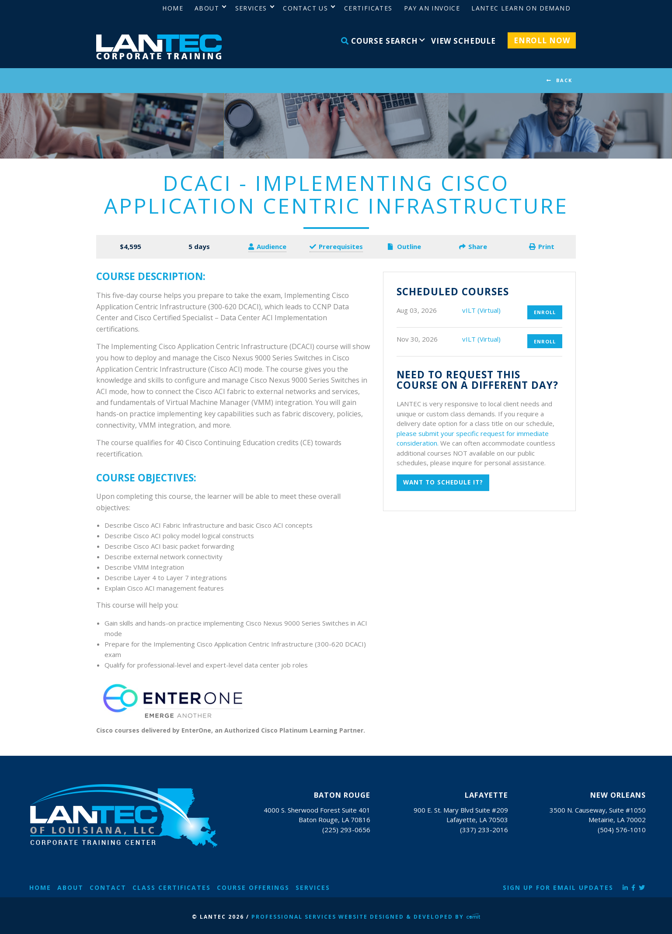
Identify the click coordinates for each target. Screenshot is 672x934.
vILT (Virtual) (481, 310)
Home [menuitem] (172, 8)
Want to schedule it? (443, 482)
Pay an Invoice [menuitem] (432, 8)
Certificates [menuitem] (368, 8)
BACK (564, 80)
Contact (108, 887)
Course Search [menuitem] (379, 41)
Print (541, 246)
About (70, 887)
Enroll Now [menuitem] (542, 40)
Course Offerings (253, 887)
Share (473, 246)
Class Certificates (171, 887)
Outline (404, 246)
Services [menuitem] (251, 8)
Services (313, 887)
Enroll (545, 312)
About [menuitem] (207, 8)
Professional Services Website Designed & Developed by (365, 916)
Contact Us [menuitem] (305, 8)
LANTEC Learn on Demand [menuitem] (521, 8)
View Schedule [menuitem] (463, 41)
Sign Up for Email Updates (558, 887)
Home (40, 887)
